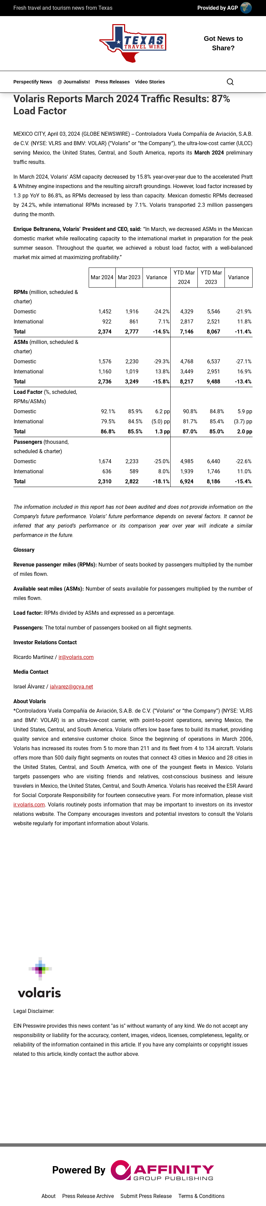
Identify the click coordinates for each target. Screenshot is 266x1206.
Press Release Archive (88, 1196)
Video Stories (150, 81)
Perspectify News (32, 81)
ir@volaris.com (76, 657)
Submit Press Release (146, 1196)
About (48, 1196)
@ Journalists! (74, 81)
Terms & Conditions (201, 1196)
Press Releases (112, 81)
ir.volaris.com (29, 804)
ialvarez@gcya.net (71, 686)
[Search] (230, 81)
